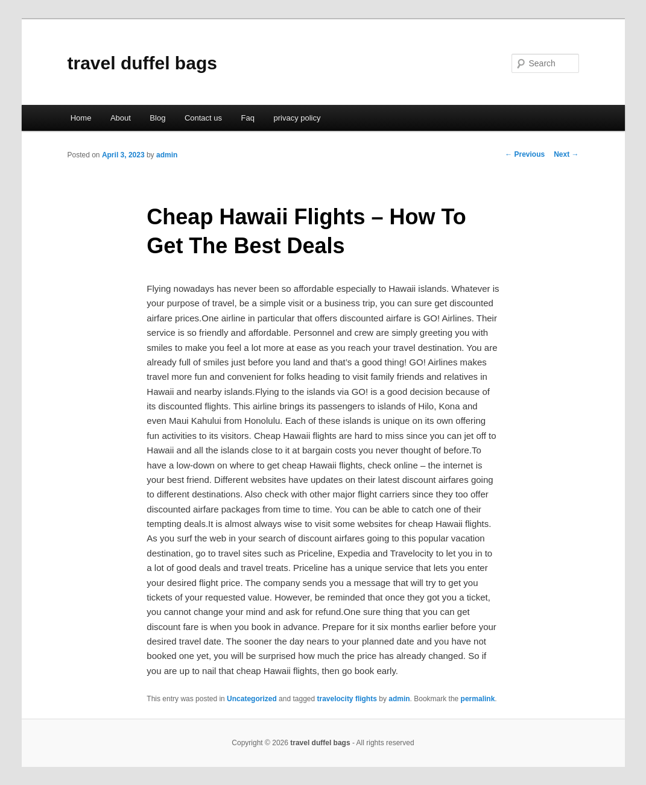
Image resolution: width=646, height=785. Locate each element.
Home (81, 117)
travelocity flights (347, 699)
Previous (525, 154)
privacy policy (296, 117)
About (120, 117)
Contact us (203, 117)
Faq (248, 117)
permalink (478, 699)
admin (166, 155)
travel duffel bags (142, 63)
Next (566, 154)
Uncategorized (252, 699)
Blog (157, 117)
